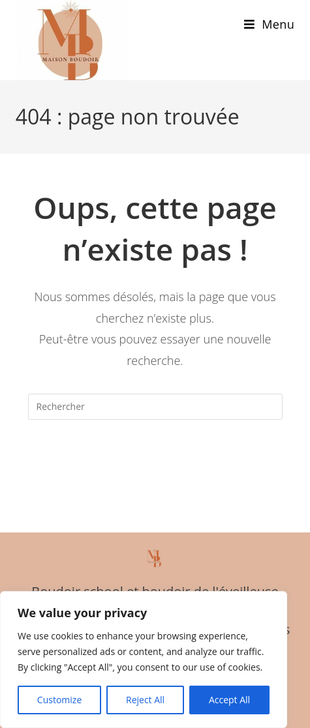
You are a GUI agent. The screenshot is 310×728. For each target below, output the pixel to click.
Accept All (229, 699)
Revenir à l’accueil (155, 459)
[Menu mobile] (269, 24)
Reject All (145, 699)
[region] (143, 659)
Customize (59, 699)
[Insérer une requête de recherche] (155, 407)
